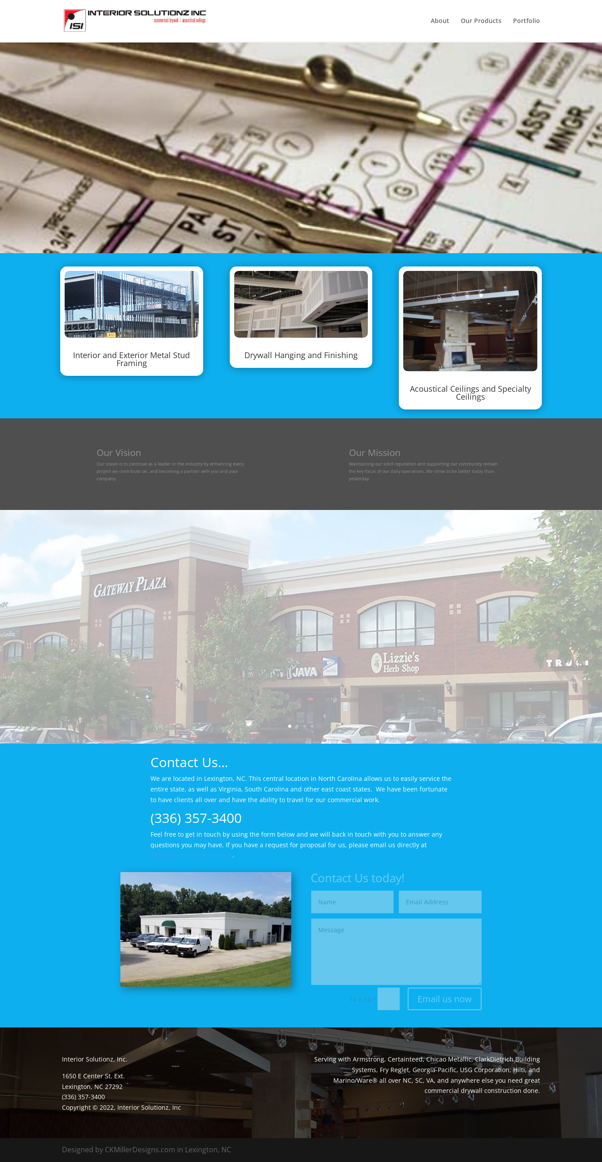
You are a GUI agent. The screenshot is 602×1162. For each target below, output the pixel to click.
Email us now (444, 999)
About (440, 21)
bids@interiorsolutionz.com (191, 855)
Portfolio (526, 21)
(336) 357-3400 (196, 818)
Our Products (481, 21)
